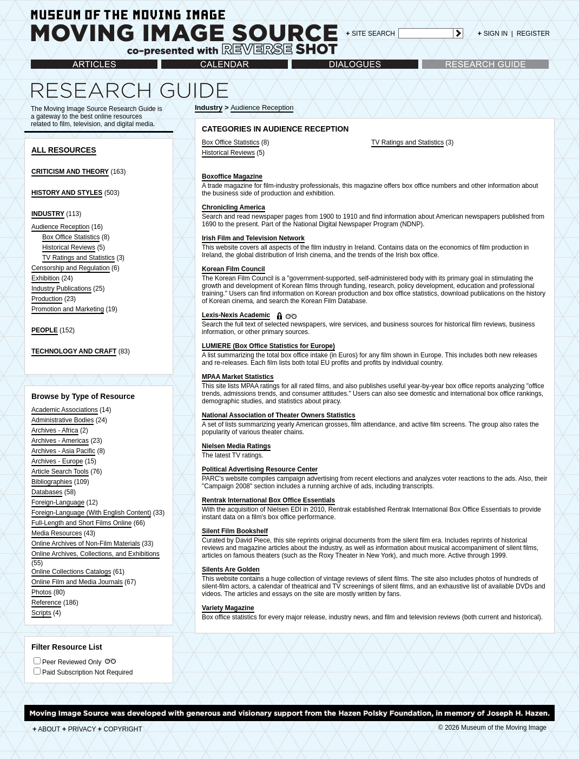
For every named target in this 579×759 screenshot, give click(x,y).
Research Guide (445, 69)
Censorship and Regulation (70, 268)
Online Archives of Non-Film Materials (85, 543)
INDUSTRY (47, 214)
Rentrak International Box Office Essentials (268, 500)
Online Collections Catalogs (71, 571)
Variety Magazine (228, 608)
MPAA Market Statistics (238, 377)
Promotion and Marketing (67, 309)
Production (46, 299)
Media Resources (56, 533)
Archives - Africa (54, 430)
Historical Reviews (68, 247)
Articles (41, 69)
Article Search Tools (60, 471)
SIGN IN (493, 33)
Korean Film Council (233, 269)
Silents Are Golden (231, 569)
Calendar (174, 69)
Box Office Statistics (71, 237)
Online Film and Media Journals (77, 582)
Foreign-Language (57, 502)
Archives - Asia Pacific (63, 451)
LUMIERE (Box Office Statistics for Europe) (268, 346)
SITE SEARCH (370, 33)
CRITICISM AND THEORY (70, 171)
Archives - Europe (57, 461)
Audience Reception (60, 227)
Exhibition (45, 278)
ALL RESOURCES (63, 150)
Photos (41, 592)
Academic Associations (64, 410)
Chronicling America (233, 207)
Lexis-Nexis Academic (236, 315)
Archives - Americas (60, 440)
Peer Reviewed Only (71, 662)
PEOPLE (44, 330)
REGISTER (533, 33)
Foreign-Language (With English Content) (91, 512)
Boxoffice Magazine (232, 176)
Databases (46, 492)
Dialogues (306, 69)
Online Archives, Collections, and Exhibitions (95, 554)
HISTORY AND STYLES (66, 193)
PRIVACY (79, 729)
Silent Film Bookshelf (235, 531)
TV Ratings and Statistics (78, 257)
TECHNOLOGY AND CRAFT (73, 351)
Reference (46, 602)
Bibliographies (51, 482)
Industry (208, 107)
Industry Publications (61, 288)
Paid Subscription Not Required (87, 672)
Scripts (41, 613)
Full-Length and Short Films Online (81, 523)
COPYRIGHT (120, 729)
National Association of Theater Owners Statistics (279, 415)
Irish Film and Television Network (253, 238)
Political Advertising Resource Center (260, 469)
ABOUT (46, 729)
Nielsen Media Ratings (236, 446)
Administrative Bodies (62, 420)
